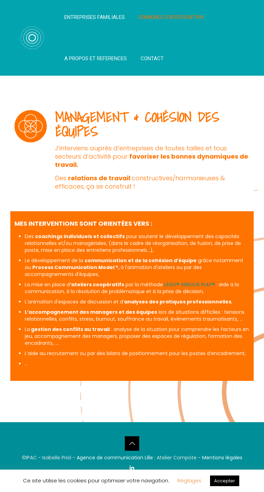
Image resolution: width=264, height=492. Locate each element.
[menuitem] (94, 37)
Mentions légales (222, 457)
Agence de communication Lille (115, 457)
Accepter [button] (224, 481)
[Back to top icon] (132, 443)
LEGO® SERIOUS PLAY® (189, 284)
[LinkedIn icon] (132, 467)
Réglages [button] (189, 480)
